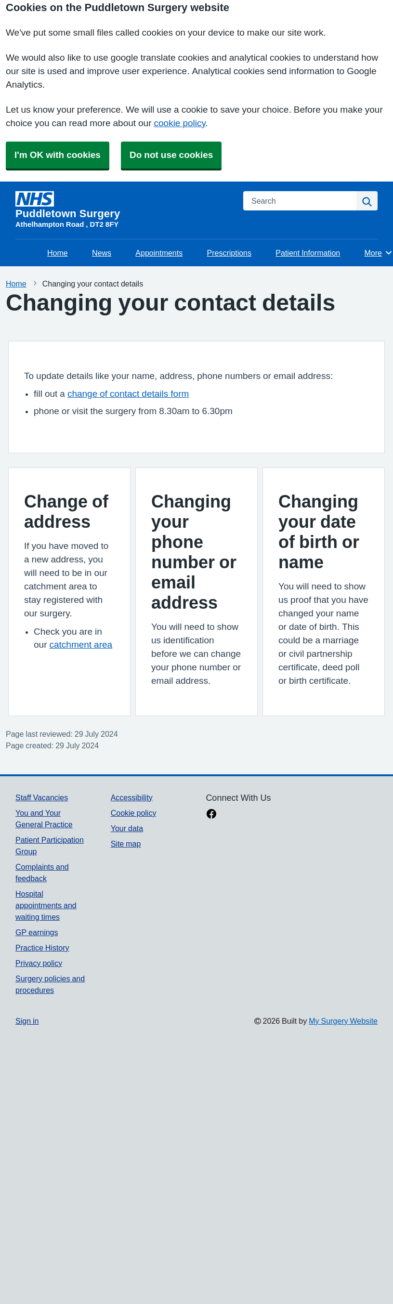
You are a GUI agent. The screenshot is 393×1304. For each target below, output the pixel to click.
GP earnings (36, 932)
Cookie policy (134, 813)
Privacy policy (38, 963)
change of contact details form (128, 393)
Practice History (42, 948)
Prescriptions (229, 253)
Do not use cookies (171, 154)
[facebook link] (211, 815)
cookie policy (180, 123)
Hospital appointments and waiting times (46, 905)
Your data (127, 828)
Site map (126, 844)
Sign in (27, 1021)
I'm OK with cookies (57, 154)
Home (57, 253)
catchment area (80, 644)
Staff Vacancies (41, 797)
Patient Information (307, 253)
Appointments (159, 253)
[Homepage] (123, 205)
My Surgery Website (343, 1021)
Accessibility (132, 797)
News (101, 253)
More (379, 253)
